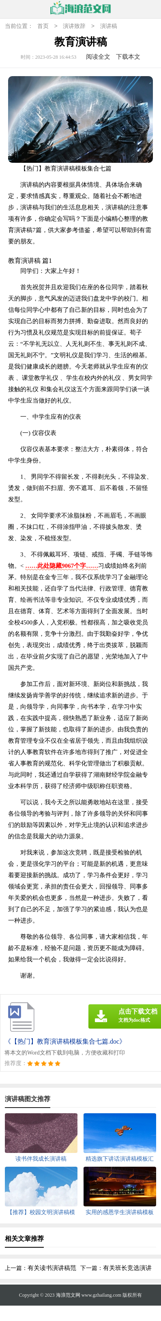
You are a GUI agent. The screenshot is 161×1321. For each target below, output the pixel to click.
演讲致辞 (74, 26)
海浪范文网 (68, 1295)
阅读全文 (98, 56)
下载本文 (128, 56)
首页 (43, 26)
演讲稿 (108, 26)
